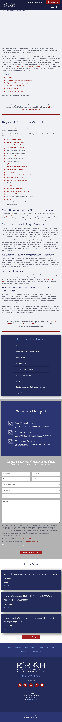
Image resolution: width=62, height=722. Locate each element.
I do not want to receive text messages (14, 545)
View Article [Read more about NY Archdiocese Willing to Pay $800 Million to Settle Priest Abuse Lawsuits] (8, 586)
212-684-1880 (31, 676)
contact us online (34, 109)
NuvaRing (9, 185)
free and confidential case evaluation (36, 324)
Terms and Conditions (31, 541)
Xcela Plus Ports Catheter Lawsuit (27, 352)
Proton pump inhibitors (13, 194)
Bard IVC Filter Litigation (24, 375)
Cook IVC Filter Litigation (24, 369)
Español (33, 647)
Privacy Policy (51, 647)
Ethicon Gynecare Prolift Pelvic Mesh (17, 166)
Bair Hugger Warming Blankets (15, 142)
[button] (56, 7)
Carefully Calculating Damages (15, 85)
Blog (26, 647)
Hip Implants (20, 358)
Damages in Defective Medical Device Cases (19, 80)
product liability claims (13, 128)
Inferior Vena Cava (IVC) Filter (15, 177)
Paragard (19, 381)
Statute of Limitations (13, 88)
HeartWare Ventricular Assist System (17, 169)
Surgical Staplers (22, 393)
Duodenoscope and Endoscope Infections (30, 387)
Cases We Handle (11, 77)
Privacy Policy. (27, 538)
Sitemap (41, 647)
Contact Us (23, 651)
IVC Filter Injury (21, 363)
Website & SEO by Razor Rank (31, 717)
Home (9, 647)
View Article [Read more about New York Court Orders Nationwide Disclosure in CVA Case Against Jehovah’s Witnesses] (8, 607)
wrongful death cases (9, 216)
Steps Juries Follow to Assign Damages (18, 83)
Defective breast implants (14, 156)
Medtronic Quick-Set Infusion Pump (17, 180)
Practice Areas (18, 647)
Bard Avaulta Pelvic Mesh (14, 145)
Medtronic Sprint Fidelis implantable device (19, 191)
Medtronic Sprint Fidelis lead (15, 188)
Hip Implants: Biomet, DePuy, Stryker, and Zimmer (21, 175)
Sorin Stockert (11, 199)
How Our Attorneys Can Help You (16, 91)
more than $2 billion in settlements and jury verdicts (31, 66)
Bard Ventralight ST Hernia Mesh (16, 148)
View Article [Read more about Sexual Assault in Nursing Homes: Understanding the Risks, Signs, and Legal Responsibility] (8, 629)
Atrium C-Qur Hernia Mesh (14, 139)
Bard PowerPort (21, 346)
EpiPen (8, 164)
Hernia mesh (10, 172)
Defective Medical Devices (29, 339)
